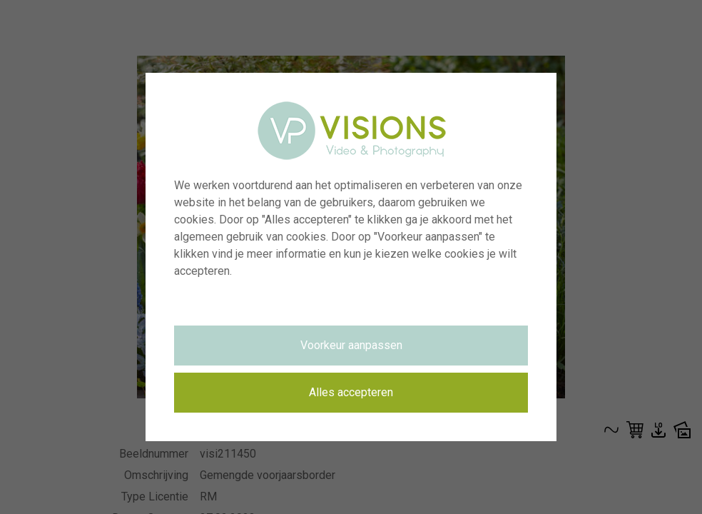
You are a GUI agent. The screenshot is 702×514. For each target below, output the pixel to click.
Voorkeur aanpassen (351, 345)
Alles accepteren (351, 392)
